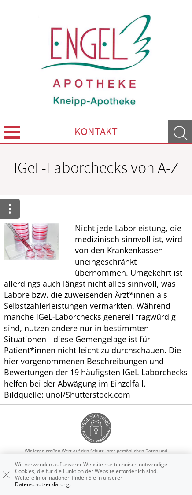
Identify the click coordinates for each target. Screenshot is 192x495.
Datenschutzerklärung (42, 484)
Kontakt (96, 131)
